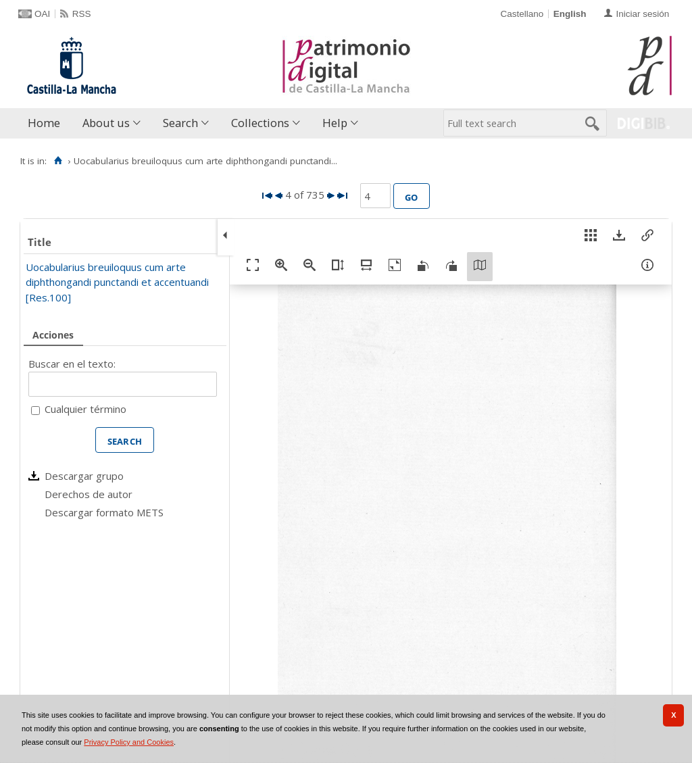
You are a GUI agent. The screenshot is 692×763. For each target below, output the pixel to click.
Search (180, 122)
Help (334, 122)
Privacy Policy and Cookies (129, 742)
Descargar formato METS (104, 512)
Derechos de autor (88, 494)
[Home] (58, 161)
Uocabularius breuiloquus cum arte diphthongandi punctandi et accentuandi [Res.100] (117, 282)
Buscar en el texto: (72, 363)
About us (106, 122)
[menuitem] (47, 123)
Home (44, 122)
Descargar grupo (84, 476)
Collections (260, 122)
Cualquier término (85, 409)
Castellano (521, 14)
